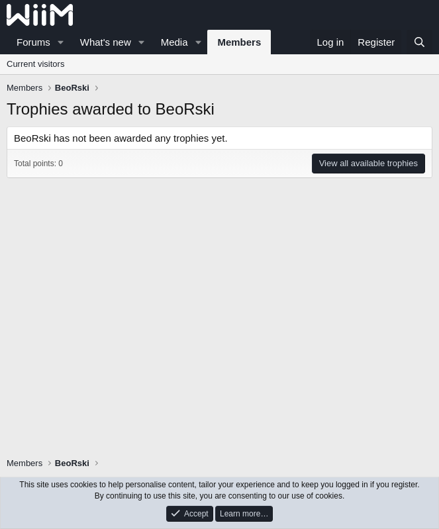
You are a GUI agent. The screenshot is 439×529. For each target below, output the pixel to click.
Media (174, 42)
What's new (105, 42)
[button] (61, 42)
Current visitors (35, 64)
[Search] (419, 42)
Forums (33, 42)
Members (239, 42)
